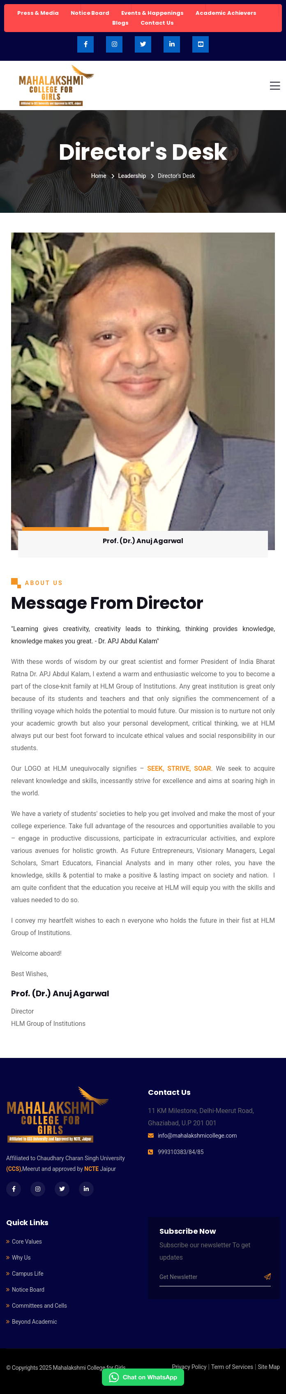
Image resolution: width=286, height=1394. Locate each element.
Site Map (269, 1367)
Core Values (27, 1241)
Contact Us (157, 23)
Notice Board (90, 13)
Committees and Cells (39, 1305)
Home (98, 176)
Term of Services (232, 1367)
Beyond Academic (34, 1321)
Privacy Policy (189, 1367)
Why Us (21, 1257)
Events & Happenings (152, 13)
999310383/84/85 (180, 1152)
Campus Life (28, 1273)
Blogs (120, 23)
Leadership (132, 176)
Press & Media (37, 13)
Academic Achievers (226, 13)
